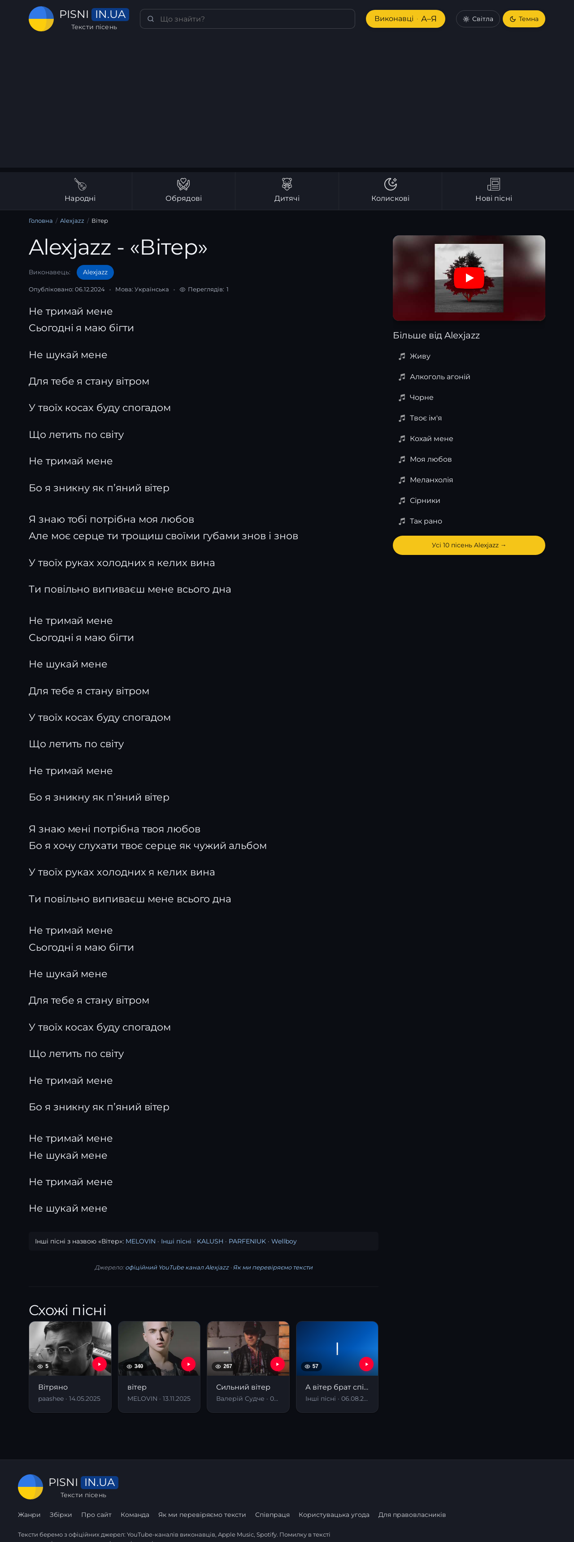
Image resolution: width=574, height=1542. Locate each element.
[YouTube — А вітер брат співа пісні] (366, 1364)
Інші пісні (171, 1241)
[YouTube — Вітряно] (99, 1364)
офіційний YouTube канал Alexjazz (176, 1267)
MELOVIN (138, 1241)
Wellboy (268, 1241)
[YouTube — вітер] (188, 1364)
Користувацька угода (444, 1486)
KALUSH (203, 1241)
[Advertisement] (287, 105)
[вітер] (159, 1366)
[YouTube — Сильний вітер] (277, 1364)
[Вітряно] (70, 1366)
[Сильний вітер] (248, 1366)
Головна (41, 220)
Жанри (140, 1486)
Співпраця (382, 1486)
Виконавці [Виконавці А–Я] (405, 19)
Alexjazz (71, 220)
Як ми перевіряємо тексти (270, 1267)
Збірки (172, 1486)
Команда (246, 1486)
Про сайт (207, 1486)
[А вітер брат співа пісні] (337, 1366)
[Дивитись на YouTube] (469, 278)
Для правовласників (522, 1486)
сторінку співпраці (125, 1523)
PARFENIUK (236, 1241)
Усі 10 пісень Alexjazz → (469, 545)
